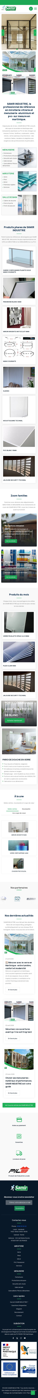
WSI (21, 1390)
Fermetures (8, 153)
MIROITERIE (8, 173)
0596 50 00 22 (21, 1226)
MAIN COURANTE (9, 361)
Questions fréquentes (19, 1305)
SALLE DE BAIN (10, 197)
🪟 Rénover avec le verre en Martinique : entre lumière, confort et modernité (18, 965)
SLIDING (6, 391)
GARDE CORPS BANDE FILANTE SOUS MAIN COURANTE (17, 271)
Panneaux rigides (9, 185)
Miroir (5, 182)
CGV (24, 1393)
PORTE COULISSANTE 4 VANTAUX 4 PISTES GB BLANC (19, 709)
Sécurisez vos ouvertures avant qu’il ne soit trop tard (18, 1030)
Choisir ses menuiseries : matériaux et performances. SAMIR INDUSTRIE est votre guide (18, 1082)
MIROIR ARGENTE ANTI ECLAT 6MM (16, 331)
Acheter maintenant (14, 720)
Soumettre (20, 1208)
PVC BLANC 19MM (10, 450)
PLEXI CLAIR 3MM (9, 666)
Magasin (19, 1309)
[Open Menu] (35, 8)
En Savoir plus (12, 990)
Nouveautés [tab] (26, 809)
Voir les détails (11, 541)
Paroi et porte (8, 203)
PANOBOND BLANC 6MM (12, 302)
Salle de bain (8, 161)
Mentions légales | (30, 1390)
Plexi (5, 179)
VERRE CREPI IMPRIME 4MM (19, 853)
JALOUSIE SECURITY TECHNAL (14, 480)
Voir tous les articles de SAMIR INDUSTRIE (19, 1105)
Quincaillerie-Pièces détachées (10, 164)
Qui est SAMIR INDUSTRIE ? (19, 1302)
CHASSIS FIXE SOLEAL (19, 871)
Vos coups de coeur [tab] (19, 813)
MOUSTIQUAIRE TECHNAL (13, 421)
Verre (5, 177)
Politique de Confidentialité (12, 1393)
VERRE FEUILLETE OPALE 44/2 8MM (16, 636)
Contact (19, 1316)
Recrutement (19, 1312)
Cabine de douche (10, 201)
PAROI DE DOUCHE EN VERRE (17, 759)
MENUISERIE (9, 150)
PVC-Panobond (19, 1262)
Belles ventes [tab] (12, 809)
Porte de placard (9, 206)
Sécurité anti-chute (10, 158)
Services (7, 187)
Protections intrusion (11, 156)
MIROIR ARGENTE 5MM (19, 835)
